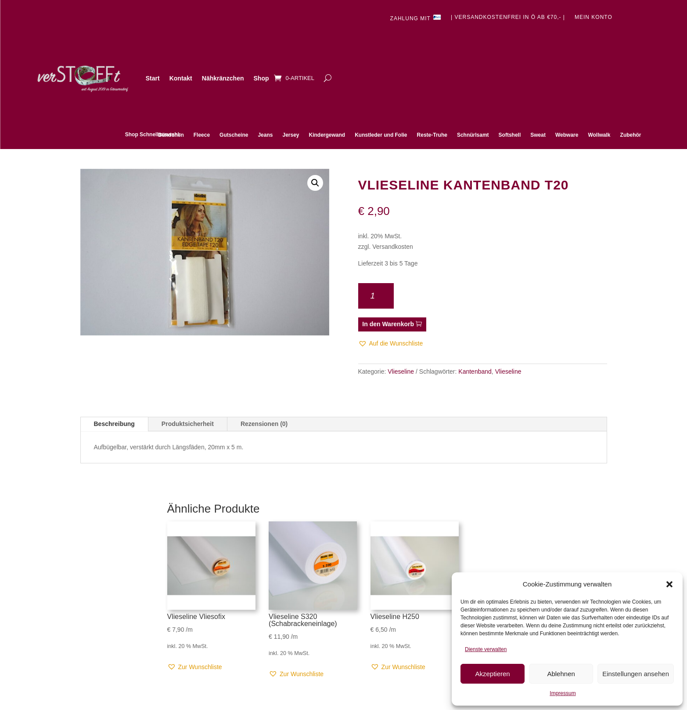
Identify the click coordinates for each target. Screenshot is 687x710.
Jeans (265, 135)
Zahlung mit (415, 18)
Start (153, 78)
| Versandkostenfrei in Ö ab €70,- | (508, 17)
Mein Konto (593, 17)
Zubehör (630, 135)
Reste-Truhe (432, 135)
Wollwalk (599, 135)
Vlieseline (401, 371)
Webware (566, 135)
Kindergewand (327, 135)
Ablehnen (561, 673)
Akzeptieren (492, 673)
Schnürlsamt (473, 135)
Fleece (202, 135)
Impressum (562, 693)
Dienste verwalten (486, 649)
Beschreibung (114, 423)
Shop (261, 78)
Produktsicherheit (188, 423)
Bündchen (171, 135)
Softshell (510, 135)
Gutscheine (233, 135)
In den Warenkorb (388, 324)
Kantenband (475, 371)
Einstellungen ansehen (635, 673)
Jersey (290, 135)
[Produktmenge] (376, 296)
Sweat (538, 135)
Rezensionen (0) (264, 423)
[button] (669, 584)
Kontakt (180, 78)
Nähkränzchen (223, 78)
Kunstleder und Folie (381, 135)
